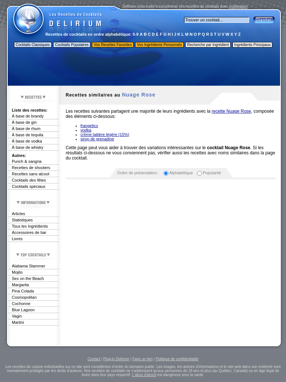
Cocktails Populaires (72, 45)
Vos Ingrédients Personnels (159, 45)
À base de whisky (28, 147)
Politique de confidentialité (177, 359)
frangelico (89, 125)
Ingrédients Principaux (252, 45)
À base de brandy (28, 116)
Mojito (17, 272)
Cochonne (21, 303)
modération (238, 6)
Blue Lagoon (23, 310)
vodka (85, 130)
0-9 (136, 34)
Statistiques (22, 220)
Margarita (20, 285)
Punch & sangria (27, 161)
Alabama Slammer (28, 266)
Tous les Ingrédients (30, 226)
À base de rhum (26, 128)
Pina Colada (23, 291)
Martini (18, 322)
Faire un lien (142, 359)
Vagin (17, 316)
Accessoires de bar (29, 232)
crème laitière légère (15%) (104, 134)
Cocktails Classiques (33, 45)
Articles (18, 213)
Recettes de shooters (31, 167)
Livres (17, 238)
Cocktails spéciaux (28, 186)
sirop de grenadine (97, 139)
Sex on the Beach (28, 278)
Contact (93, 359)
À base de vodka (27, 141)
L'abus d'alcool (144, 375)
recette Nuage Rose (231, 111)
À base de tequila (27, 135)
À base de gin (24, 122)
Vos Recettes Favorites (113, 45)
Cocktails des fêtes (29, 180)
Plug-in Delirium (116, 359)
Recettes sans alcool (30, 174)
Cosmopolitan (24, 297)
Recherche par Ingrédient (208, 45)
